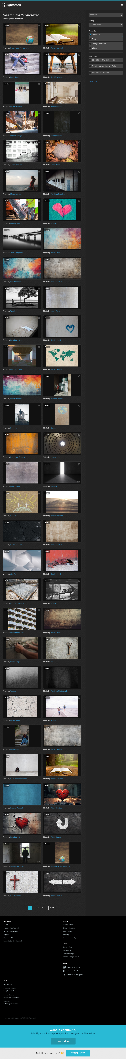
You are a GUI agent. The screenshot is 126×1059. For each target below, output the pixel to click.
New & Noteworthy (69, 938)
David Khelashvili (17, 632)
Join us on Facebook (74, 971)
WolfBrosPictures (17, 866)
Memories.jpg (15, 194)
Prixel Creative (16, 106)
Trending (66, 934)
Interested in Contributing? (13, 941)
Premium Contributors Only (104, 66)
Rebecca (13, 428)
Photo (94, 39)
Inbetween (14, 749)
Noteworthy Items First (103, 59)
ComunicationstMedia (18, 778)
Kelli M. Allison (56, 77)
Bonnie (53, 223)
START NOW (78, 1053)
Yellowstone (55, 457)
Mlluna (53, 720)
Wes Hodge (14, 311)
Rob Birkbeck (56, 340)
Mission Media (56, 135)
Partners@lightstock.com (12, 997)
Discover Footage (69, 928)
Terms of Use (67, 947)
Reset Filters (94, 81)
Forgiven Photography (59, 691)
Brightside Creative (17, 457)
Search (121, 15)
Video (94, 48)
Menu (122, 5)
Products (92, 31)
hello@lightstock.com (11, 1004)
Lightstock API (8, 938)
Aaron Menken (16, 165)
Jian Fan (54, 486)
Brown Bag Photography (19, 48)
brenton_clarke (16, 369)
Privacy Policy (67, 950)
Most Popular (67, 931)
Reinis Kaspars (16, 544)
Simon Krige (15, 661)
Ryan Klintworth (57, 515)
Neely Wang (55, 165)
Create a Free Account (11, 928)
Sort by (91, 20)
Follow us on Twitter (73, 967)
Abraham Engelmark (58, 194)
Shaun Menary (56, 106)
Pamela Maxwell (57, 48)
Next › (52, 907)
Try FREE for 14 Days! (11, 931)
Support (6, 934)
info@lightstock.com (10, 991)
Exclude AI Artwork (100, 72)
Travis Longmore (16, 252)
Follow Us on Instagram (75, 975)
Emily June (14, 77)
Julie (52, 661)
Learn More (63, 1041)
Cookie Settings (68, 953)
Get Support (8, 984)
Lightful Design (16, 135)
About (6, 925)
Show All (96, 34)
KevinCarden (15, 720)
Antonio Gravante (17, 603)
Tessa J (13, 691)
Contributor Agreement (71, 957)
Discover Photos (68, 925)
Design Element (99, 43)
